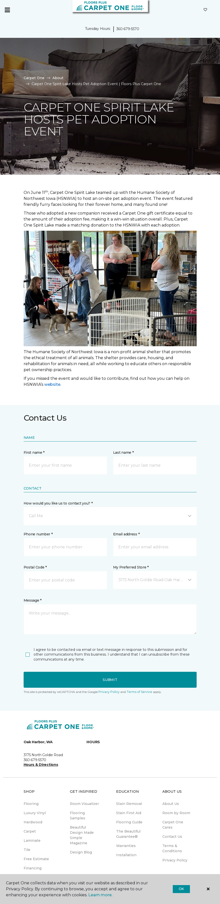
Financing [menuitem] (33, 868)
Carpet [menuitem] (30, 831)
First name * (34, 452)
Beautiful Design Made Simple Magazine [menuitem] (82, 835)
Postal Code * (35, 567)
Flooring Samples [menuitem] (77, 815)
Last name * (123, 452)
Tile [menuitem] (27, 850)
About (57, 78)
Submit (110, 680)
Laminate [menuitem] (32, 840)
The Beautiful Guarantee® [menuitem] (128, 834)
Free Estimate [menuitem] (36, 859)
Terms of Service (139, 692)
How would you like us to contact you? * (58, 503)
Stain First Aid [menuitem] (128, 813)
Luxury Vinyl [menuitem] (35, 813)
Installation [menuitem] (126, 855)
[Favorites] (205, 9)
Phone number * (38, 534)
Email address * (126, 534)
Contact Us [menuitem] (172, 836)
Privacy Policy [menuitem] (174, 860)
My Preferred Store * (131, 567)
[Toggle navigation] (7, 10)
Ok (181, 889)
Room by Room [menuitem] (176, 813)
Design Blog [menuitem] (81, 852)
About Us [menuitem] (170, 803)
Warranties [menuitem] (126, 846)
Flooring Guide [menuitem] (129, 822)
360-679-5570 (127, 29)
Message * (33, 600)
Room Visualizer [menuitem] (84, 803)
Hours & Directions (41, 764)
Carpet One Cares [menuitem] (172, 825)
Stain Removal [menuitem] (129, 803)
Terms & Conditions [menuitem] (172, 848)
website (52, 384)
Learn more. (100, 895)
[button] (110, 516)
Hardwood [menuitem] (33, 822)
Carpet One (34, 78)
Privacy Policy (109, 692)
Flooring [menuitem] (31, 803)
